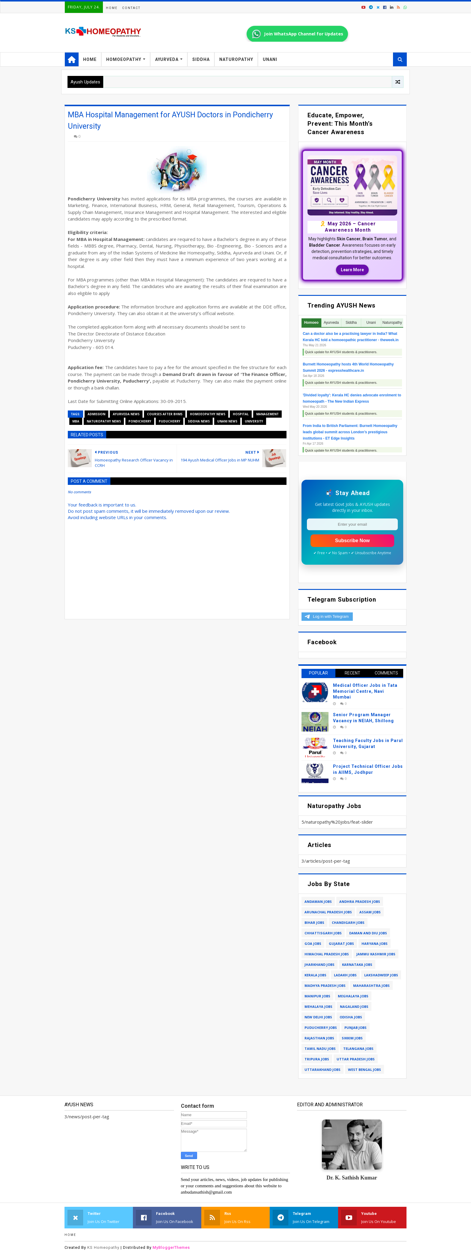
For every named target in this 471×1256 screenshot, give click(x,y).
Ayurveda (166, 59)
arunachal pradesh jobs (328, 912)
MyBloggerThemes (171, 1247)
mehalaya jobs (318, 1006)
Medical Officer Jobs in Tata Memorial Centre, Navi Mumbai (365, 691)
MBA (75, 421)
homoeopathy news (207, 414)
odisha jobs (351, 1017)
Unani (270, 59)
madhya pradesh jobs (325, 985)
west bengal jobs (364, 1069)
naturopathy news (104, 421)
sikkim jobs (352, 1038)
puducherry (169, 421)
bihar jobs (314, 922)
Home (112, 8)
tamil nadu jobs (320, 1048)
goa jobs (312, 943)
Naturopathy (236, 59)
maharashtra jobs (371, 985)
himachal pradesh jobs (326, 954)
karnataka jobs (357, 964)
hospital (241, 414)
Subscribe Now (352, 540)
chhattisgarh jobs (323, 933)
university (254, 421)
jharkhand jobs (319, 964)
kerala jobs (315, 975)
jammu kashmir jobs (375, 954)
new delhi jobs (318, 1017)
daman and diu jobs (368, 933)
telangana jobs (358, 1048)
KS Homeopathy (103, 1247)
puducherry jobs (320, 1027)
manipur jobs (317, 996)
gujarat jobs (341, 943)
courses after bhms (164, 414)
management (267, 414)
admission (96, 414)
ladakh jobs (345, 975)
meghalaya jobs (353, 996)
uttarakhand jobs (322, 1069)
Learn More (352, 269)
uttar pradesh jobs (356, 1059)
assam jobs (370, 912)
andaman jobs (318, 901)
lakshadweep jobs (381, 975)
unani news (227, 421)
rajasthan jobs (319, 1038)
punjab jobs (355, 1027)
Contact (131, 8)
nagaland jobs (354, 1006)
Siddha (201, 59)
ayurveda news (126, 414)
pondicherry (139, 421)
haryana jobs (375, 943)
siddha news (199, 421)
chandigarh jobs (348, 922)
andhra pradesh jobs (359, 901)
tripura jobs (316, 1059)
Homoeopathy (123, 59)
